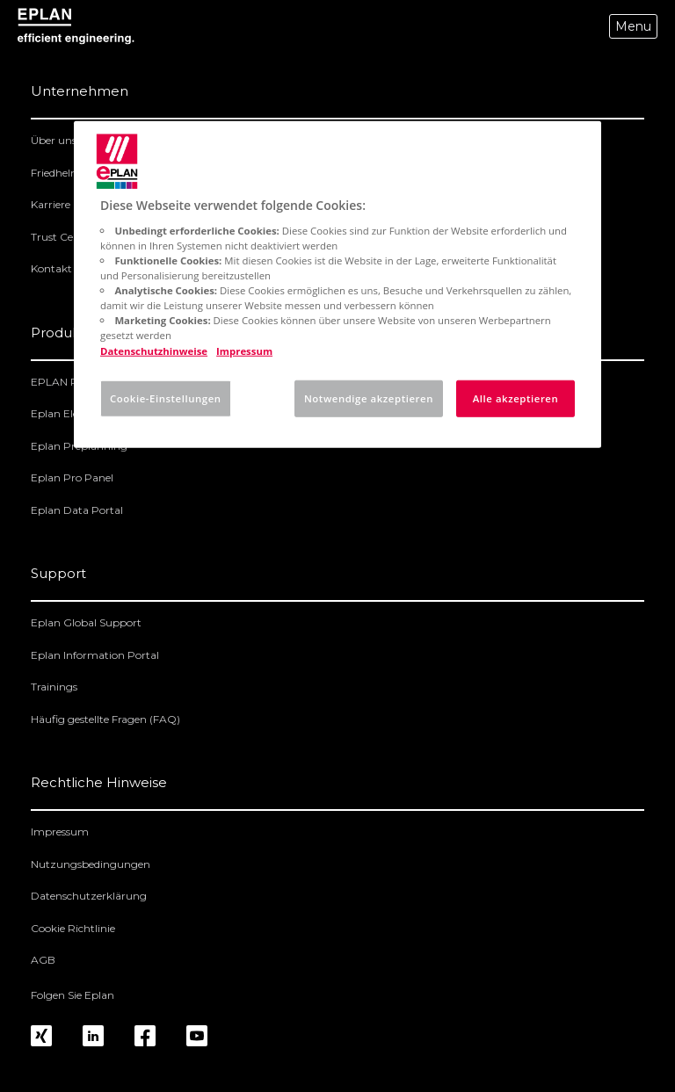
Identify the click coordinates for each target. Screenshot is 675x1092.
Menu (633, 26)
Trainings (54, 686)
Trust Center (62, 236)
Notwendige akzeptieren (368, 397)
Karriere (50, 204)
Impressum (60, 831)
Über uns (53, 140)
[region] (337, 284)
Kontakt (51, 268)
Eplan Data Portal (77, 510)
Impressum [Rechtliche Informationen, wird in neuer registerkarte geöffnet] (244, 350)
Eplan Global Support (86, 622)
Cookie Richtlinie (73, 928)
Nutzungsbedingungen (90, 864)
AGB (43, 959)
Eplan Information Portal (95, 655)
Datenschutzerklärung (89, 895)
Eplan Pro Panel (72, 477)
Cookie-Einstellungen (165, 397)
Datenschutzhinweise (153, 350)
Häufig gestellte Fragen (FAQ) (105, 719)
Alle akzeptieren (516, 397)
